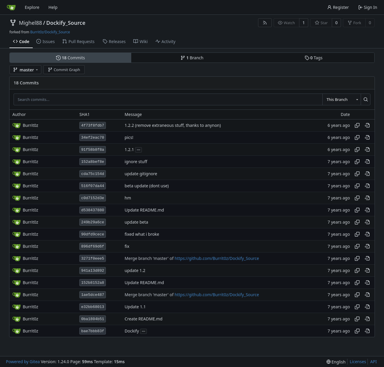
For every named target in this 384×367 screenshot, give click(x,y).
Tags (314, 57)
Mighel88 (30, 23)
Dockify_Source (66, 23)
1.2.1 (129, 150)
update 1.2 (135, 270)
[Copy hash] (357, 125)
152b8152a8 (92, 283)
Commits (70, 57)
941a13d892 (92, 270)
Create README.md (144, 319)
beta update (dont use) (147, 186)
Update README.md (144, 210)
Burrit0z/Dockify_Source (50, 32)
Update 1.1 (135, 307)
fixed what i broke (142, 234)
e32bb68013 (92, 307)
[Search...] (365, 99)
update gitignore (141, 174)
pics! (129, 137)
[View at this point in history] (367, 125)
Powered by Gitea (23, 361)
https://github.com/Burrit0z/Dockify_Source (217, 258)
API (373, 361)
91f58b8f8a (92, 150)
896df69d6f (92, 246)
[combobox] (341, 99)
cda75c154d (92, 174)
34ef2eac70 (92, 137)
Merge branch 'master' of (150, 258)
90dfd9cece (92, 234)
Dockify (132, 331)
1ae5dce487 (92, 295)
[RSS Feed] (265, 22)
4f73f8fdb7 (92, 125)
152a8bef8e (92, 162)
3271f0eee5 (92, 258)
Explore (32, 7)
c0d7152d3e (92, 198)
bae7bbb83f (92, 331)
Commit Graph (64, 69)
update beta (136, 222)
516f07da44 (92, 186)
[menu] (336, 362)
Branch (192, 57)
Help (53, 7)
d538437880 (92, 210)
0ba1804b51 (92, 319)
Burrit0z (30, 125)
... (138, 149)
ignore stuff (136, 162)
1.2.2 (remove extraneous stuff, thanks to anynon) (173, 125)
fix (127, 246)
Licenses (358, 361)
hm (128, 198)
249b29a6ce (92, 222)
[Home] (11, 7)
